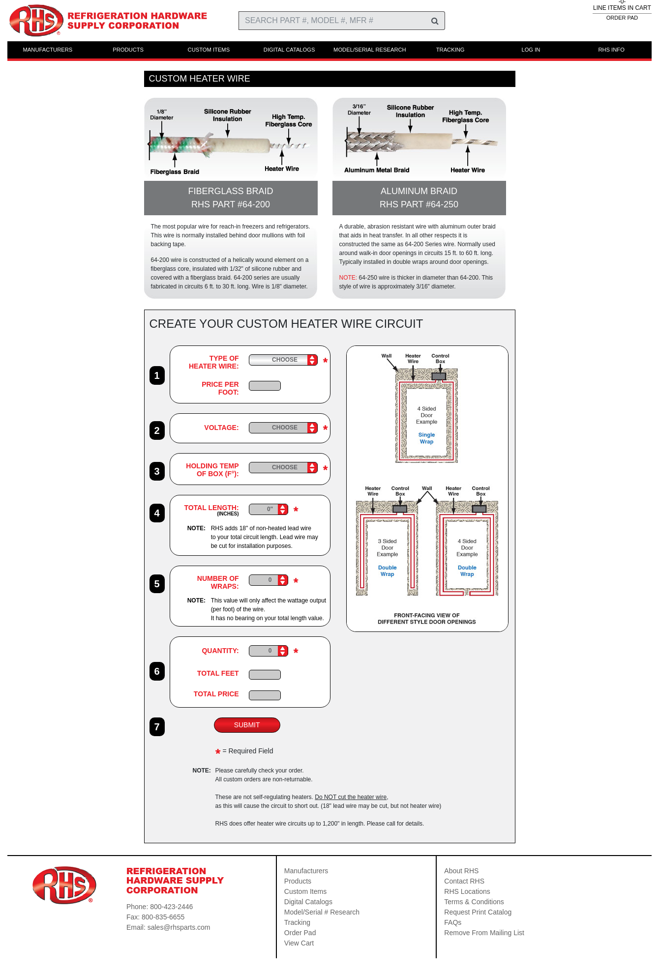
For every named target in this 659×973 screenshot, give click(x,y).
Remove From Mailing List (484, 933)
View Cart (299, 943)
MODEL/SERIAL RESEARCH (369, 50)
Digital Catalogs (308, 902)
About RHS (461, 871)
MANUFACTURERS (48, 50)
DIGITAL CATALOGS (289, 50)
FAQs (452, 922)
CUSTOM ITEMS (209, 50)
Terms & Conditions (474, 902)
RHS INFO (611, 50)
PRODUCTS (128, 50)
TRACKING (450, 50)
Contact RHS (464, 881)
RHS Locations (467, 891)
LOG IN (530, 50)
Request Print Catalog (477, 912)
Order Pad (300, 933)
